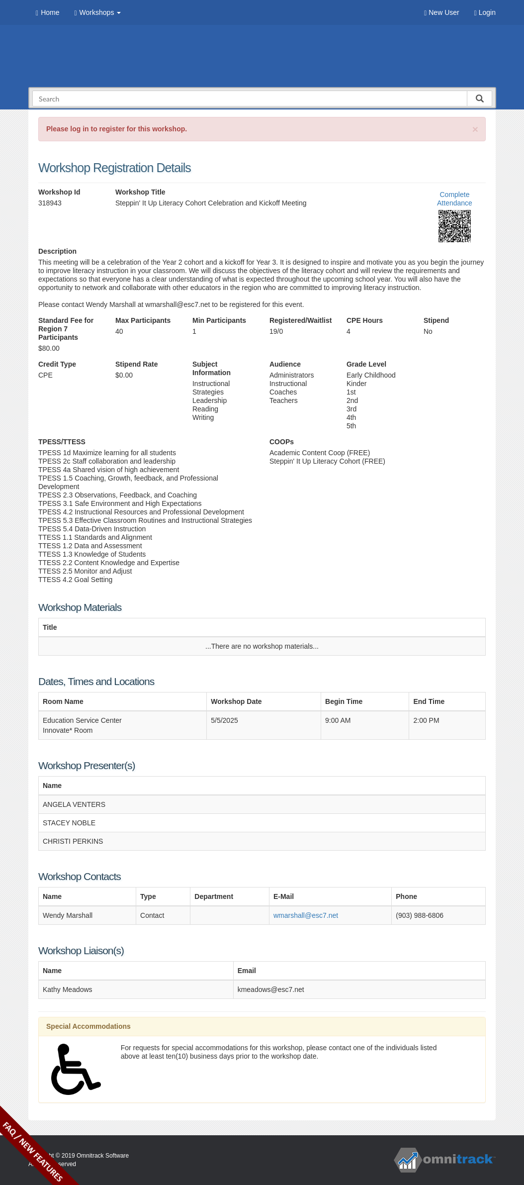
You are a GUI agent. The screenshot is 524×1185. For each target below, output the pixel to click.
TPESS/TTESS (62, 442)
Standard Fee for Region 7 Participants (65, 328)
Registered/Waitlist (300, 320)
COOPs (281, 442)
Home (47, 12)
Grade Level (366, 364)
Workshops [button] (97, 12)
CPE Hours (365, 320)
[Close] (475, 129)
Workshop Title (140, 192)
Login (485, 12)
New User (441, 12)
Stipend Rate (136, 364)
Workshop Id (59, 192)
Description (57, 251)
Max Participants (143, 320)
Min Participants (219, 320)
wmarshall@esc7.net (305, 915)
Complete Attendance (454, 199)
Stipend (436, 320)
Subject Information (211, 368)
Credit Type (57, 364)
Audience (285, 364)
